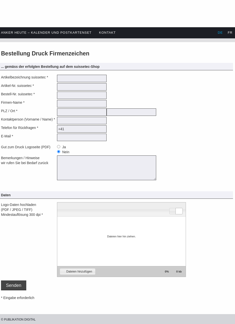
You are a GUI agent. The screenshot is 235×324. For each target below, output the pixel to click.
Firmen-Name (11, 102)
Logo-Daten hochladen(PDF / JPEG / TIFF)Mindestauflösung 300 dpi (21, 210)
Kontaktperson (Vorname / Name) (27, 119)
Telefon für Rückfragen (18, 128)
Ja (63, 147)
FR (230, 32)
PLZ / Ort (8, 111)
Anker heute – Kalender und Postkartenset (46, 32)
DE (220, 32)
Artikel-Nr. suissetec (16, 86)
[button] (172, 211)
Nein (65, 152)
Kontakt (107, 32)
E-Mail (6, 136)
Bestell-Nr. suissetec (16, 94)
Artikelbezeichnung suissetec (23, 77)
